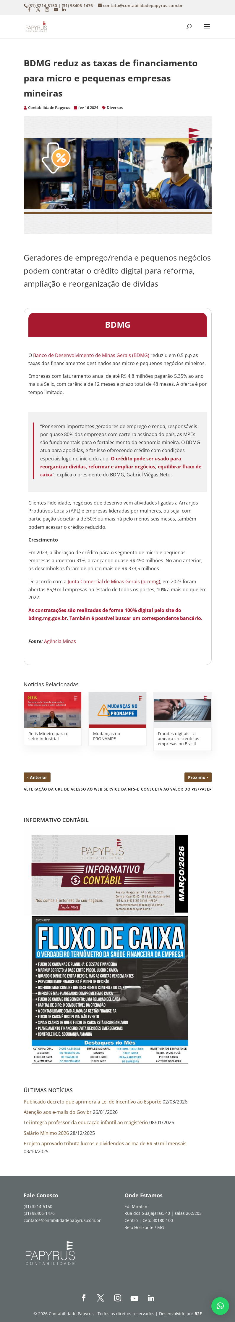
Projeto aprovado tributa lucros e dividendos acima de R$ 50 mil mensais (105, 1143)
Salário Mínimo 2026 (46, 1133)
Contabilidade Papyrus (49, 107)
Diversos (115, 107)
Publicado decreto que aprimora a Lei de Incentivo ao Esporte (92, 1101)
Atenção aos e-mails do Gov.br (58, 1112)
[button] (220, 1306)
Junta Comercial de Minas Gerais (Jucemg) (113, 581)
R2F (198, 1313)
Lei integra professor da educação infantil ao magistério (86, 1122)
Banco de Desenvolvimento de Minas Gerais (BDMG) (91, 355)
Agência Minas (60, 641)
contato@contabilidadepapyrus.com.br (62, 1220)
